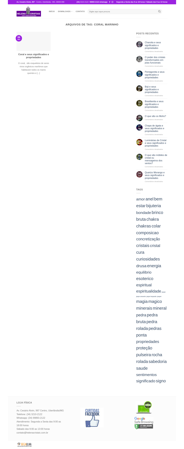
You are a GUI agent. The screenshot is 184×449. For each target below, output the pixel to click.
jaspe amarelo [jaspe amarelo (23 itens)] (141, 296)
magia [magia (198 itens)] (142, 301)
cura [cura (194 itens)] (140, 252)
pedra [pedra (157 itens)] (141, 315)
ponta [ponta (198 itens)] (141, 335)
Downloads (65, 11)
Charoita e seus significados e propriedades (153, 45)
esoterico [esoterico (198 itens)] (144, 278)
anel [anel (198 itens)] (149, 199)
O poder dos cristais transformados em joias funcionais (155, 60)
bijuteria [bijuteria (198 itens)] (153, 205)
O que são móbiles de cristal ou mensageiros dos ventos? (156, 159)
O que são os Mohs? (155, 116)
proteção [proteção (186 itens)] (144, 348)
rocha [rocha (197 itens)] (157, 354)
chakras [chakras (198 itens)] (143, 226)
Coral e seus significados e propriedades (33, 56)
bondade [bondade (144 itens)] (143, 212)
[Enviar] (159, 11)
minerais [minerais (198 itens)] (144, 308)
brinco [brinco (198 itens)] (157, 212)
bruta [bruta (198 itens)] (141, 219)
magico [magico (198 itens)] (155, 301)
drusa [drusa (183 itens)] (141, 266)
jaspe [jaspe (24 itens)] (163, 292)
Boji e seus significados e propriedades (152, 89)
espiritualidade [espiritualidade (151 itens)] (148, 291)
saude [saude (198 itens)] (142, 368)
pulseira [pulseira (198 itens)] (143, 354)
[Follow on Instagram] (112, 2)
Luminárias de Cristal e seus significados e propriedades (155, 143)
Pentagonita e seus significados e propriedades (154, 75)
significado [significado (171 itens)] (145, 381)
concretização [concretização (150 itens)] (148, 239)
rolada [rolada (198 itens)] (142, 361)
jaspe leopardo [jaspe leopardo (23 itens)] (151, 296)
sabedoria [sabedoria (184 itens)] (157, 361)
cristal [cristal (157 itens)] (155, 245)
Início (52, 11)
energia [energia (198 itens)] (154, 265)
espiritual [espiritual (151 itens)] (144, 285)
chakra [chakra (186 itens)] (152, 219)
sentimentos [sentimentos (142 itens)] (146, 375)
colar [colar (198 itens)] (156, 226)
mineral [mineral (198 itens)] (160, 308)
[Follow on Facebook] (110, 2)
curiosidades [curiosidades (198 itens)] (148, 259)
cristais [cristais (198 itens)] (142, 245)
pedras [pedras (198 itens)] (154, 328)
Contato (80, 11)
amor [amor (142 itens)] (140, 199)
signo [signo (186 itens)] (161, 381)
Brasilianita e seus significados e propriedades (154, 104)
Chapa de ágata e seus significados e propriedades (154, 128)
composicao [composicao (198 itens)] (147, 232)
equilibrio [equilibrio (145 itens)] (144, 272)
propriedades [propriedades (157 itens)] (147, 341)
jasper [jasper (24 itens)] (159, 296)
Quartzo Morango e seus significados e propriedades (155, 175)
